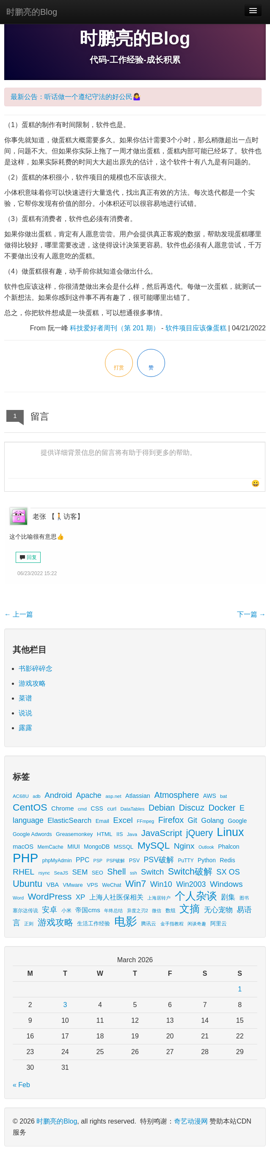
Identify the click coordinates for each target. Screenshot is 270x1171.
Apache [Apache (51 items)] (89, 795)
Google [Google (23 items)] (237, 820)
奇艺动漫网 (191, 1121)
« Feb (21, 1084)
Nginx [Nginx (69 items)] (184, 846)
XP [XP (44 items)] (80, 897)
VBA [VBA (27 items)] (53, 884)
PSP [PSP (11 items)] (98, 860)
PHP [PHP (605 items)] (25, 858)
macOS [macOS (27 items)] (23, 846)
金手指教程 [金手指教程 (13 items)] (172, 923)
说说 (25, 713)
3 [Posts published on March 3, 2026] (65, 1004)
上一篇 (18, 614)
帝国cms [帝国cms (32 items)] (87, 910)
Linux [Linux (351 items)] (230, 832)
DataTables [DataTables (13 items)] (132, 808)
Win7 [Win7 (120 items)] (135, 883)
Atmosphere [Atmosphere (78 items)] (176, 795)
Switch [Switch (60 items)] (152, 871)
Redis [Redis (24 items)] (227, 860)
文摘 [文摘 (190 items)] (189, 908)
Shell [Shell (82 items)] (116, 871)
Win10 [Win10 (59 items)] (161, 884)
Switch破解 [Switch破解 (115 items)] (190, 871)
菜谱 (25, 698)
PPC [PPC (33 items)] (82, 860)
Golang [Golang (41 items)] (212, 821)
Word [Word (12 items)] (18, 897)
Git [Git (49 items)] (192, 820)
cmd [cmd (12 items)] (82, 808)
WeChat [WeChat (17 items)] (111, 885)
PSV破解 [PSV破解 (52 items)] (159, 859)
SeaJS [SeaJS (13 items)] (61, 872)
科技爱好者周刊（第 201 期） (115, 328)
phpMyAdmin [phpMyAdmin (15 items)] (57, 861)
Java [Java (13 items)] (132, 834)
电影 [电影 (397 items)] (125, 921)
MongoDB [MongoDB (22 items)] (97, 847)
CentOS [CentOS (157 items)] (30, 807)
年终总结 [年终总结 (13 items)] (113, 910)
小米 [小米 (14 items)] (66, 910)
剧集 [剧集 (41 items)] (228, 897)
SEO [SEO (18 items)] (97, 872)
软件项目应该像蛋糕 (195, 328)
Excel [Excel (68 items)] (122, 820)
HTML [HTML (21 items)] (105, 834)
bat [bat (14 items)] (223, 796)
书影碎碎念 (35, 668)
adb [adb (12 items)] (36, 796)
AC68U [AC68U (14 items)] (21, 796)
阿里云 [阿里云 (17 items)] (218, 924)
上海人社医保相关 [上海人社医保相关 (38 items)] (116, 897)
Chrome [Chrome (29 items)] (62, 808)
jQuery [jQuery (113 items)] (199, 833)
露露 (25, 727)
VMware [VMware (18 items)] (73, 885)
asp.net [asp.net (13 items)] (113, 796)
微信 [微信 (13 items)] (156, 910)
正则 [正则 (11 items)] (28, 923)
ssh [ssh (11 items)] (133, 872)
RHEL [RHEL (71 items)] (23, 871)
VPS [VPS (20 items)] (92, 885)
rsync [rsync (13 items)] (44, 872)
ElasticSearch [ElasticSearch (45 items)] (69, 821)
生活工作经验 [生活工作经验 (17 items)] (93, 924)
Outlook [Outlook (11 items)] (206, 847)
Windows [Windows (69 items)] (226, 884)
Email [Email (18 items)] (102, 821)
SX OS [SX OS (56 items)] (228, 872)
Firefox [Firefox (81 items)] (171, 820)
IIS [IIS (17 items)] (119, 834)
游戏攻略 (32, 683)
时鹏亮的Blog (31, 12)
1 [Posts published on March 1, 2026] (240, 989)
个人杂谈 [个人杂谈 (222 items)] (196, 896)
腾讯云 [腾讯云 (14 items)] (148, 923)
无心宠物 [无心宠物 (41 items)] (218, 910)
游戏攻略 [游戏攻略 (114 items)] (55, 922)
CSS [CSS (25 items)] (97, 808)
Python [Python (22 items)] (207, 860)
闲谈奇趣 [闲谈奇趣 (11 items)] (196, 923)
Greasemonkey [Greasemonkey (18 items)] (74, 834)
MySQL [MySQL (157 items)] (154, 845)
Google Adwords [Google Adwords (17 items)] (32, 834)
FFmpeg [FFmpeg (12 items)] (145, 821)
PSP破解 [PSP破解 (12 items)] (115, 860)
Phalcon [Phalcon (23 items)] (228, 846)
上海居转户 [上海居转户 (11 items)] (159, 897)
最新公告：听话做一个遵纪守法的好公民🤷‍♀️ (76, 96)
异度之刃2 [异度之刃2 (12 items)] (137, 910)
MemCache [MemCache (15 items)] (50, 847)
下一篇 (251, 614)
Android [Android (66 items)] (58, 795)
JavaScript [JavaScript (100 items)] (161, 833)
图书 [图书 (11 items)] (244, 897)
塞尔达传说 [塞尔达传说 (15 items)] (25, 911)
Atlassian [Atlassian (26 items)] (137, 795)
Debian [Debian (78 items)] (162, 807)
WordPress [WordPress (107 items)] (50, 896)
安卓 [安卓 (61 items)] (49, 909)
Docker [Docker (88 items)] (221, 807)
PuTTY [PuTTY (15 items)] (185, 861)
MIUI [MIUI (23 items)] (73, 846)
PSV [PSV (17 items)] (134, 861)
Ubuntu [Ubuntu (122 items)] (27, 883)
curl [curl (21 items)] (111, 809)
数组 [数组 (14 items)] (170, 910)
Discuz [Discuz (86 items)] (191, 807)
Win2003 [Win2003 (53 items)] (191, 884)
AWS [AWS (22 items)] (209, 796)
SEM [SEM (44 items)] (80, 872)
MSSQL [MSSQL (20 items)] (124, 847)
